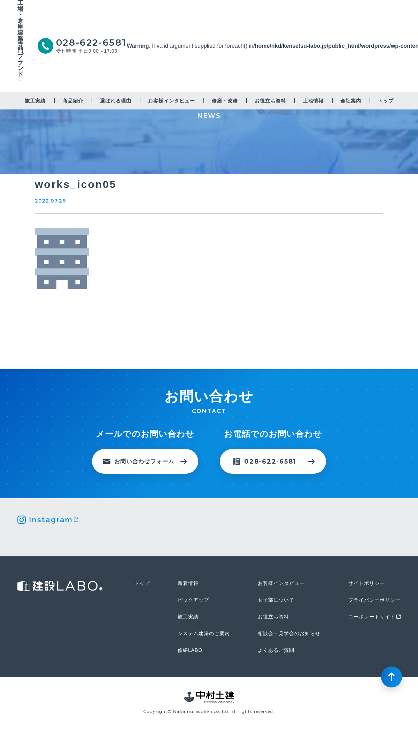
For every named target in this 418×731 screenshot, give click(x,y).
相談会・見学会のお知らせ (289, 633)
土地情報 (313, 101)
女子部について (276, 599)
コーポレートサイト (371, 616)
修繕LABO (190, 650)
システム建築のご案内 (204, 633)
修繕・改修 (225, 101)
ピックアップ (193, 599)
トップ (386, 101)
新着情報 (188, 583)
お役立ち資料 (270, 101)
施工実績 (35, 101)
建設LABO (20, 86)
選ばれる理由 (115, 101)
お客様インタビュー (171, 101)
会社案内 (350, 101)
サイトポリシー (366, 583)
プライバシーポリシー (374, 599)
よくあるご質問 (276, 650)
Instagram (51, 519)
